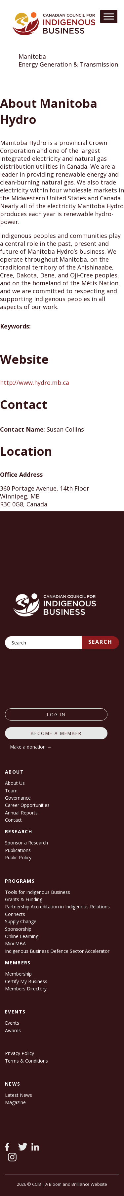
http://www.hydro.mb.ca (34, 382)
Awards (13, 1030)
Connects (15, 914)
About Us (15, 783)
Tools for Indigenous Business (37, 892)
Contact (13, 820)
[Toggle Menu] (108, 16)
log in (56, 714)
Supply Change (20, 921)
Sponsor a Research (26, 843)
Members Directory (26, 988)
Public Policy (18, 857)
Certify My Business (26, 981)
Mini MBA (15, 943)
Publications (18, 850)
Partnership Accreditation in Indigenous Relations (57, 906)
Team (11, 790)
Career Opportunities (27, 805)
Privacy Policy (19, 1053)
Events (12, 1023)
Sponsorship (18, 929)
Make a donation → (31, 747)
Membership (18, 974)
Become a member (56, 733)
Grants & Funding (23, 899)
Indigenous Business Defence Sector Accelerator (57, 951)
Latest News (18, 1095)
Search (100, 641)
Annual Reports (21, 813)
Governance (18, 798)
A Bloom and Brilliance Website (76, 1184)
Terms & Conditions (26, 1061)
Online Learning (21, 936)
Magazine (15, 1102)
